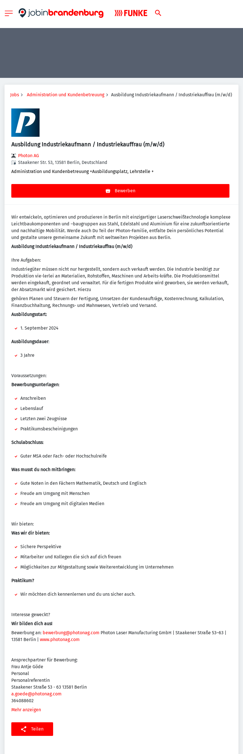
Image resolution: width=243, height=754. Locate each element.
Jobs (14, 94)
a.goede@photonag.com (36, 694)
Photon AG (28, 155)
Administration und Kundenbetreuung (65, 94)
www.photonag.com (60, 639)
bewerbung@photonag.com (71, 632)
